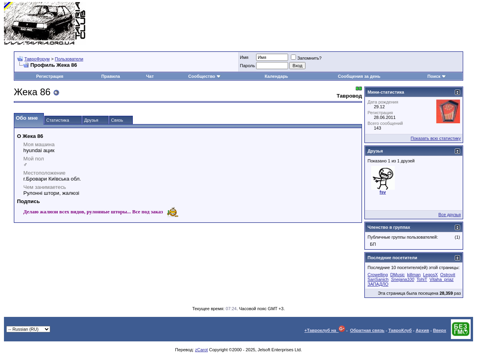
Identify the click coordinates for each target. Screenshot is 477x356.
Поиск (437, 76)
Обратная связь (367, 330)
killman (413, 274)
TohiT (422, 279)
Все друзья (449, 214)
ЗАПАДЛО (378, 284)
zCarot (201, 349)
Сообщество (204, 76)
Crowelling (378, 274)
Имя (244, 57)
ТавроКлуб (400, 330)
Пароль (247, 65)
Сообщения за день (359, 76)
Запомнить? (306, 58)
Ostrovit (447, 274)
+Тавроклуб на (324, 330)
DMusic (397, 274)
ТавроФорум (37, 59)
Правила (110, 76)
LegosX (430, 274)
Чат (150, 76)
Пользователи (69, 59)
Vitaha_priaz (442, 279)
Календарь (276, 76)
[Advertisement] (329, 23)
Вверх (439, 330)
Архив (422, 330)
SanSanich (378, 279)
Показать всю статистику (436, 138)
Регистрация (49, 76)
